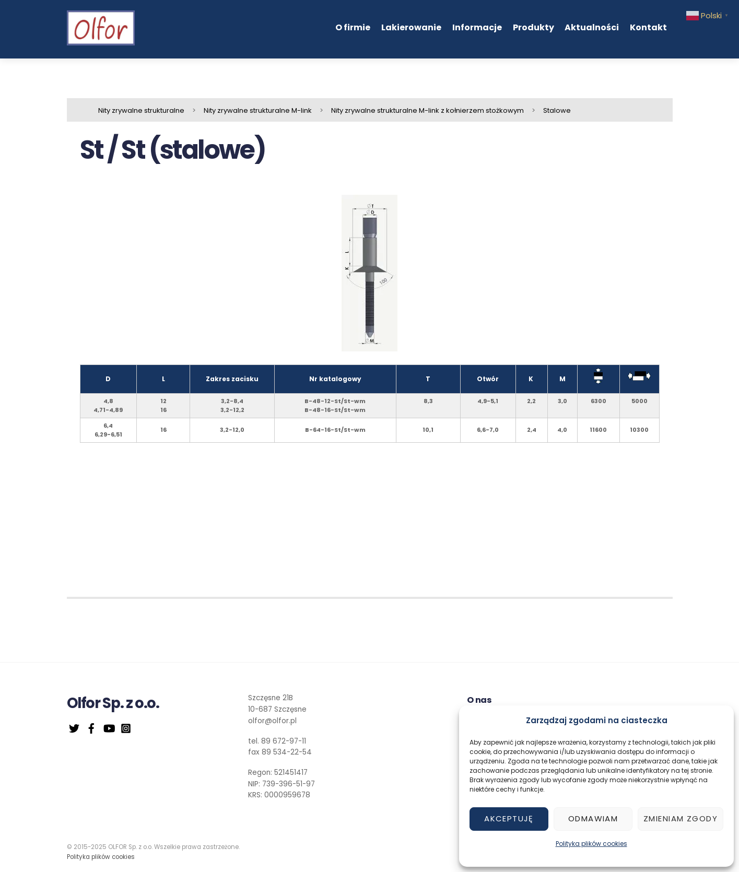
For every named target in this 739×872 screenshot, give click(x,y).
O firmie (352, 27)
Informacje (477, 27)
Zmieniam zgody (680, 818)
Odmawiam (593, 818)
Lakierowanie (411, 27)
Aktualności (592, 27)
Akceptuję (509, 818)
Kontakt (648, 27)
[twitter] (74, 727)
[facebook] (91, 727)
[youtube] (108, 727)
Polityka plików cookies (591, 843)
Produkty (533, 27)
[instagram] (126, 727)
